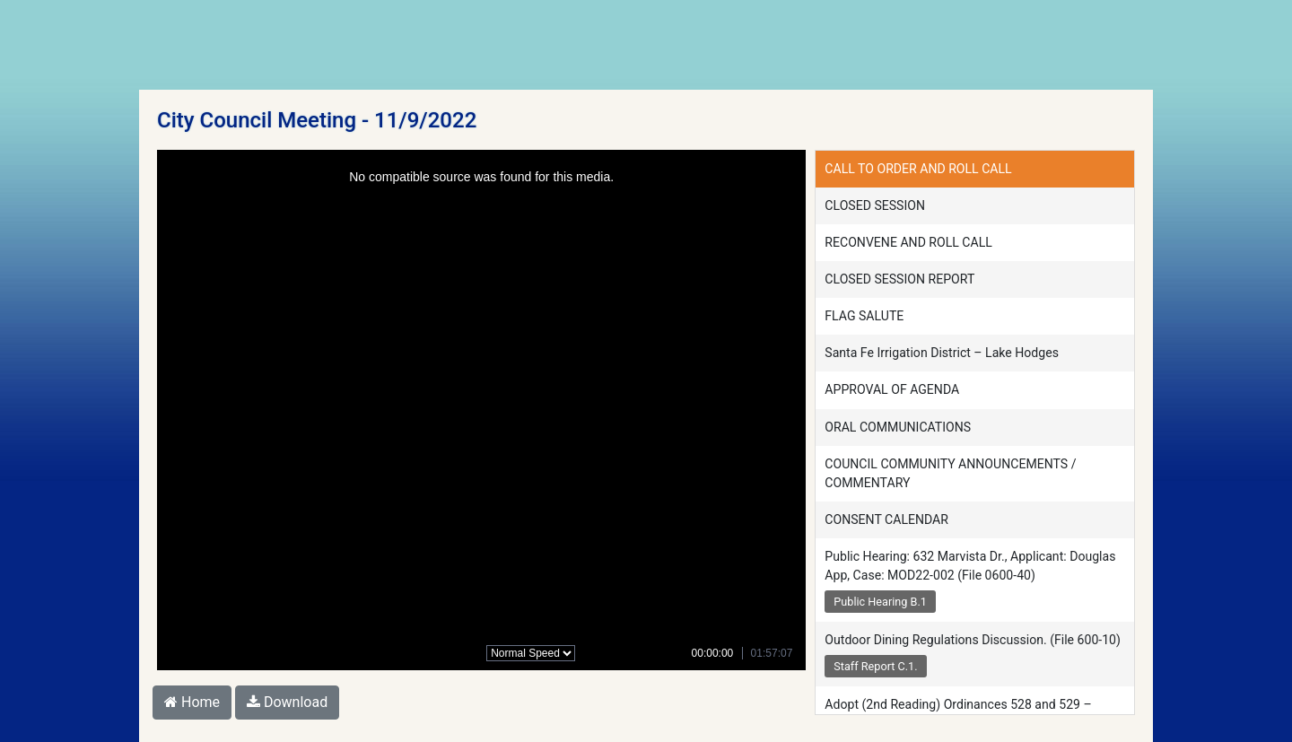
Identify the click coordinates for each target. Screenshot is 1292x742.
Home (192, 702)
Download (287, 702)
